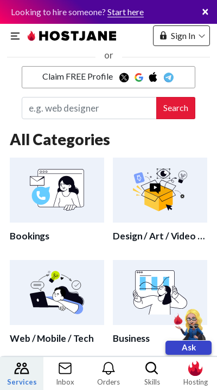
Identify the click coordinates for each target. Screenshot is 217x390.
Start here (125, 11)
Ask (189, 347)
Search (175, 107)
